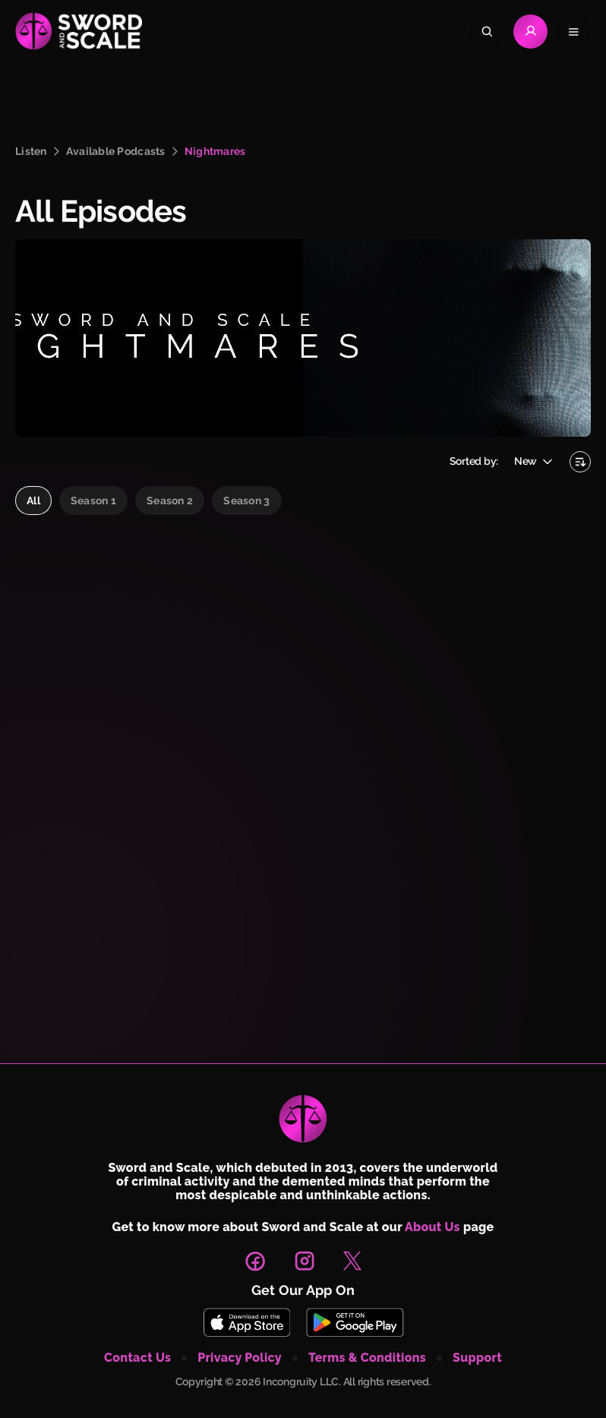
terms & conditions (367, 1358)
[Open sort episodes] (533, 461)
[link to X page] (352, 1261)
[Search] (487, 31)
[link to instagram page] (304, 1260)
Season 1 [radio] (93, 500)
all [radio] (33, 500)
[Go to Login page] (530, 31)
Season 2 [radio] (170, 500)
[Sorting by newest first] (580, 461)
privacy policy (239, 1358)
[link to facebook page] (255, 1260)
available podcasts (116, 151)
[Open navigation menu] (574, 31)
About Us (432, 1227)
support (477, 1358)
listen (31, 151)
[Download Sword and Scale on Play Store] (354, 1322)
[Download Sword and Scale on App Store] (246, 1322)
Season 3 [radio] (246, 500)
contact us (137, 1358)
